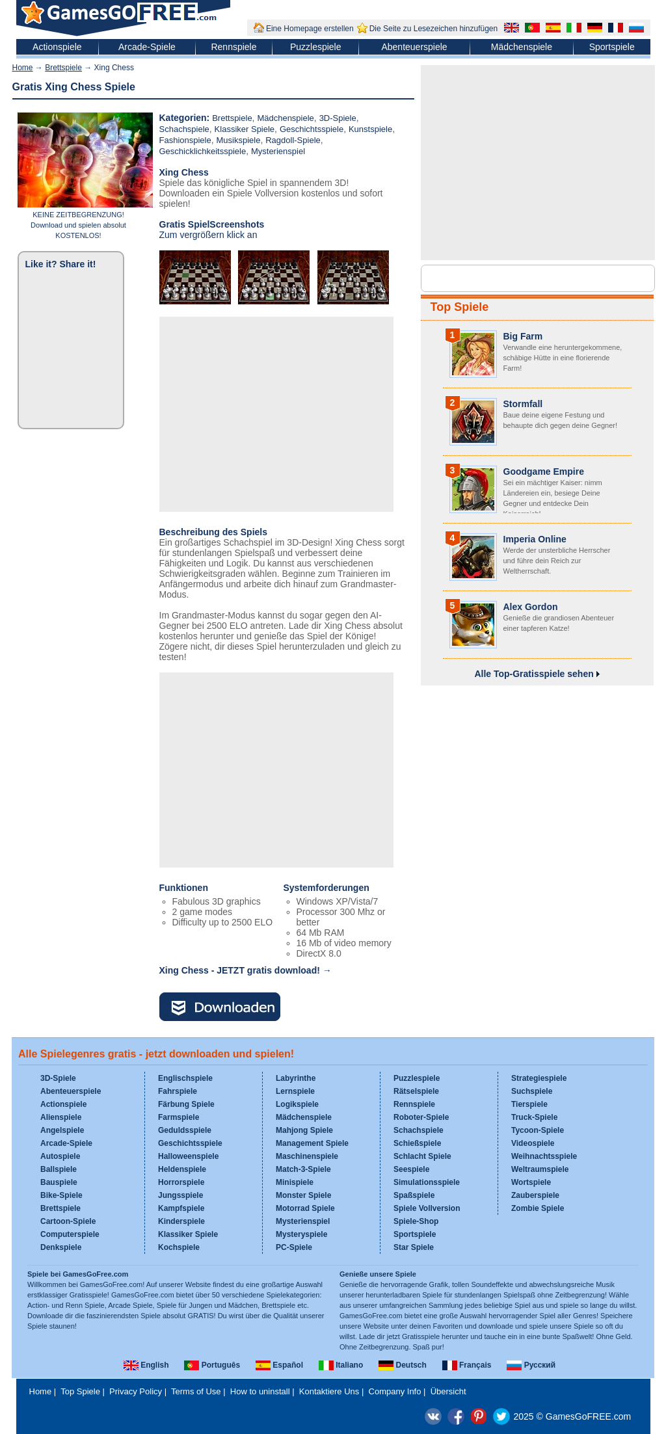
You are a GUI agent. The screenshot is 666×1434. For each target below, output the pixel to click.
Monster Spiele (303, 1195)
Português (212, 1365)
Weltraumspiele (539, 1169)
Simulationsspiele (426, 1182)
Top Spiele (460, 306)
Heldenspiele (182, 1169)
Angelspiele (62, 1130)
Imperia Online (534, 539)
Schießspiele (417, 1143)
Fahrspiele (177, 1091)
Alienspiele (60, 1117)
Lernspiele (295, 1091)
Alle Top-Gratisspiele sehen (536, 674)
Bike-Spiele (61, 1195)
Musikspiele (239, 140)
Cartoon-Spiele (68, 1221)
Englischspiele (185, 1078)
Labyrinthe (295, 1078)
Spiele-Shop (415, 1221)
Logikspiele (297, 1104)
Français (467, 1365)
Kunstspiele (370, 129)
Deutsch (403, 1365)
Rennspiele (233, 47)
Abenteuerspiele (414, 47)
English (146, 1365)
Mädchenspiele (521, 47)
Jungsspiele (180, 1195)
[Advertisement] (276, 414)
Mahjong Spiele (304, 1130)
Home (22, 67)
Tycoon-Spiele (537, 1130)
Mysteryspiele (301, 1234)
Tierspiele (529, 1104)
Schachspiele (184, 129)
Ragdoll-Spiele (293, 140)
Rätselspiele (416, 1091)
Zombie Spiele (537, 1208)
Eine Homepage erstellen (310, 28)
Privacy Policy (135, 1391)
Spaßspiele (413, 1195)
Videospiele (532, 1143)
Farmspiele (178, 1117)
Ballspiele (58, 1169)
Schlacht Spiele (422, 1156)
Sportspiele (612, 47)
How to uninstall (260, 1391)
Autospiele (60, 1156)
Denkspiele (60, 1247)
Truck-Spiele (534, 1117)
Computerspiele (70, 1234)
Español (279, 1365)
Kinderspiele (181, 1221)
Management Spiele (312, 1143)
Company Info (395, 1391)
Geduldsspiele (184, 1130)
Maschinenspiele (307, 1156)
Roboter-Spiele (421, 1117)
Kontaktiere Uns (329, 1391)
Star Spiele (413, 1247)
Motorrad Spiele (305, 1208)
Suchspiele (531, 1091)
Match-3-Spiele (303, 1169)
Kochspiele (179, 1247)
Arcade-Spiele (147, 47)
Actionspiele (57, 47)
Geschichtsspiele (311, 129)
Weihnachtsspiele (544, 1156)
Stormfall (523, 404)
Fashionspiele (185, 140)
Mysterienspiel (278, 151)
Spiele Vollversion (426, 1208)
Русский (531, 1365)
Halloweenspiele (188, 1156)
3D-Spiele (337, 118)
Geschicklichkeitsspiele (202, 151)
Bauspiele (58, 1182)
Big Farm (523, 336)
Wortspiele (531, 1182)
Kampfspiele (181, 1208)
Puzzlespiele (315, 47)
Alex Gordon (530, 607)
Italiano (341, 1365)
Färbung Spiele (186, 1104)
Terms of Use (196, 1391)
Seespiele (411, 1169)
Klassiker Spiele (245, 129)
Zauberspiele (535, 1195)
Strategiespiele (538, 1078)
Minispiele (294, 1182)
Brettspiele (63, 67)
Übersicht (448, 1391)
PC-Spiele (294, 1247)
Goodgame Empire (543, 471)
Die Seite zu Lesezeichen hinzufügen (433, 28)
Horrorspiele (181, 1182)
